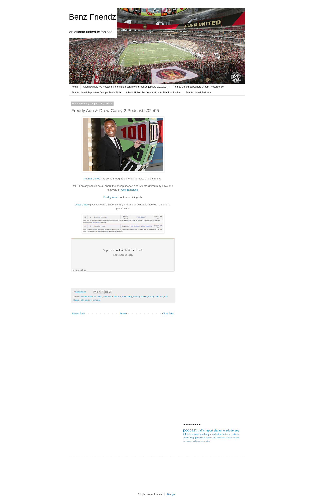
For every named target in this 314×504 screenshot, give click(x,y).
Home (74, 86)
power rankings (193, 441)
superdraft (211, 437)
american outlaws (224, 437)
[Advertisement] (211, 168)
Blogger (171, 494)
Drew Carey (82, 204)
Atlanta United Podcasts (198, 92)
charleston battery (111, 296)
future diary (188, 437)
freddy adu (153, 296)
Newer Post (78, 313)
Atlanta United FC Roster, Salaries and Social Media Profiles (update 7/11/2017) (125, 86)
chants (236, 437)
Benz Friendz (92, 16)
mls (161, 296)
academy (204, 434)
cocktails (235, 434)
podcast (96, 300)
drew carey (127, 296)
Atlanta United (92, 178)
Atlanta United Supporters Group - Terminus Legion (153, 92)
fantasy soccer (140, 296)
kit (184, 434)
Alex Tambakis (129, 189)
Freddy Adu (110, 197)
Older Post (168, 313)
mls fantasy (86, 300)
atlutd (99, 296)
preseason (200, 437)
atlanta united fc (88, 296)
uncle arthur (205, 441)
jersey (235, 430)
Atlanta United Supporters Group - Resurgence (198, 86)
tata (189, 434)
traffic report (205, 430)
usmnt (195, 434)
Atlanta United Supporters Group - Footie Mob (96, 92)
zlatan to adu (222, 430)
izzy (184, 441)
